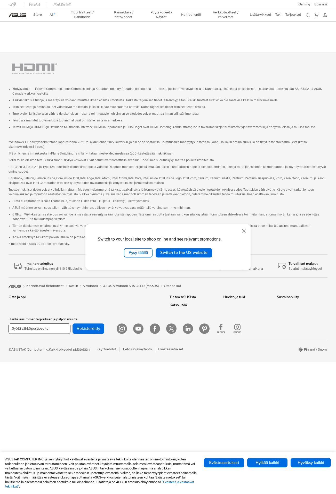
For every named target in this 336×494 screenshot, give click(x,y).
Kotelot (68, 336)
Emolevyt (69, 321)
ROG (173, 398)
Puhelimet (16, 305)
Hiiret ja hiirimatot (129, 344)
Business (320, 4)
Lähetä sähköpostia (238, 305)
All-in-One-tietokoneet (26, 383)
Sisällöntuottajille (22, 344)
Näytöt (14, 376)
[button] (304, 4)
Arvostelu (139, 37)
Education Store (182, 383)
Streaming (123, 360)
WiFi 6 (66, 399)
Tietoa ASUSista (182, 297)
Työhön (14, 337)
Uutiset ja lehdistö (183, 321)
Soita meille (232, 313)
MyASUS (230, 352)
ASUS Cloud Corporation (189, 344)
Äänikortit (69, 367)
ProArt (175, 406)
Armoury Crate (181, 429)
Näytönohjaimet (74, 329)
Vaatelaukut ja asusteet (132, 367)
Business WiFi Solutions (133, 321)
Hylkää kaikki (267, 462)
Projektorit (70, 305)
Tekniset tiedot (113, 37)
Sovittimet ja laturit (129, 383)
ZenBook (176, 414)
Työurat (175, 305)
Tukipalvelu (231, 297)
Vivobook (90, 278)
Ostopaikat (172, 278)
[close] (244, 231)
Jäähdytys (70, 344)
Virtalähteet (71, 352)
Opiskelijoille (18, 352)
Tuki (156, 37)
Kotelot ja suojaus (128, 375)
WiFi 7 (66, 391)
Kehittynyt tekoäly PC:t (187, 375)
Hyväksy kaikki (311, 462)
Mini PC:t (69, 297)
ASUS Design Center (185, 391)
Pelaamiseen (18, 329)
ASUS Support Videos (240, 336)
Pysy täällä (138, 252)
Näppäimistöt (125, 336)
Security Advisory (236, 344)
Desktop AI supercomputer (136, 313)
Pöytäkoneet (18, 391)
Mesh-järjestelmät (129, 305)
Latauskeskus (233, 328)
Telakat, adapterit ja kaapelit (136, 391)
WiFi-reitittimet (127, 297)
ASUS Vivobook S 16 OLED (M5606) (131, 278)
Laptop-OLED (85, 37)
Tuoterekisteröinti (236, 321)
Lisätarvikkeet (19, 360)
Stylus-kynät (124, 406)
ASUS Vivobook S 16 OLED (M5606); (68, 27)
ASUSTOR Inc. (181, 328)
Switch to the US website (183, 252)
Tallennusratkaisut (75, 375)
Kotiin (13, 321)
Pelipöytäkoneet (21, 399)
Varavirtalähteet (127, 398)
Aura (173, 437)
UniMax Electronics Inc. (187, 352)
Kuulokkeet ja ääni (129, 352)
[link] (17, 15)
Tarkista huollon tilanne (240, 359)
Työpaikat (177, 336)
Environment (286, 305)
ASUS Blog (178, 422)
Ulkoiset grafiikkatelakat (80, 360)
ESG (173, 313)
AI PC (174, 367)
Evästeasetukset (224, 462)
